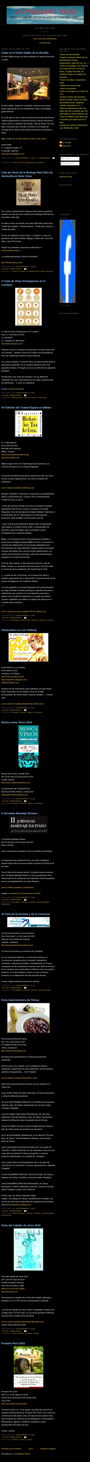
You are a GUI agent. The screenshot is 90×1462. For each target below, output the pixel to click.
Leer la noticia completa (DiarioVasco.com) (19, 1078)
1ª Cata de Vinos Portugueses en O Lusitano (23, 283)
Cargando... (45, 31)
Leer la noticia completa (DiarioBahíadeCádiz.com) (22, 1322)
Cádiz (14, 1333)
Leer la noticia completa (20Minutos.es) (17, 488)
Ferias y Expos (38, 620)
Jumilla (31, 712)
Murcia (39, 712)
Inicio (31, 1449)
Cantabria (17, 990)
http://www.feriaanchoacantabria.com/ (17, 945)
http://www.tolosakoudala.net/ (13, 1051)
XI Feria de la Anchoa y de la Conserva (25, 914)
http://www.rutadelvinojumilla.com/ (15, 783)
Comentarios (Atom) (21, 1454)
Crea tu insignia (65, 305)
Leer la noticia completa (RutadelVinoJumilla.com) (22, 704)
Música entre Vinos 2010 (16, 722)
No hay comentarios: (12, 269)
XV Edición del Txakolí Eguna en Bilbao (26, 407)
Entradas (66, 159)
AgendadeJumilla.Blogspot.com (14, 795)
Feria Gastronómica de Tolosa (20, 1000)
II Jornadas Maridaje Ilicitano (19, 813)
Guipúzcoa (6, 1215)
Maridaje (30, 162)
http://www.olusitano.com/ (12, 344)
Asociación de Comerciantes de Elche (24, 893)
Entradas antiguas (48, 1449)
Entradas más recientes (11, 1449)
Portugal (42, 397)
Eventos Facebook (16, 389)
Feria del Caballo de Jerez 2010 (20, 1225)
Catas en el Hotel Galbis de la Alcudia (24, 52)
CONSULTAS (45, 43)
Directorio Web (66, 177)
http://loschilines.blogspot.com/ (14, 680)
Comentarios (67, 163)
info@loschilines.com (10, 683)
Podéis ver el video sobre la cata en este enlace (26, 139)
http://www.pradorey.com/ (11, 262)
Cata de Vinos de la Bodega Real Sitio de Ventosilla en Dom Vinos (27, 174)
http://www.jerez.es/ (9, 1292)
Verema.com (65, 146)
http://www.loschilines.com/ (12, 677)
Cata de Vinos (18, 162)
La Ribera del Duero (35, 271)
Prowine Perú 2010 (13, 1343)
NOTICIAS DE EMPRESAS (45, 39)
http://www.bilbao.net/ (10, 458)
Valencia (40, 162)
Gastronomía (43, 902)
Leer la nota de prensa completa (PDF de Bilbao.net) (23, 611)
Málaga (50, 271)
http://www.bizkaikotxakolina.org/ (15, 455)
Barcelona (17, 397)
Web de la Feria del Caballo (13, 1289)
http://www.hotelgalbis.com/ (12, 154)
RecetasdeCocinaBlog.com (19, 1205)
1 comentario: (44, 158)
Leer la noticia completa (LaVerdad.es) (17, 887)
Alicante (16, 902)
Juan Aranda (65, 142)
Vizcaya (50, 620)
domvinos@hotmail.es (10, 250)
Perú (29, 1439)
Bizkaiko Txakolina (21, 620)
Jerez (36, 1333)
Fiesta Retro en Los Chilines (19, 630)
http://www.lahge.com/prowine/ (14, 1404)
